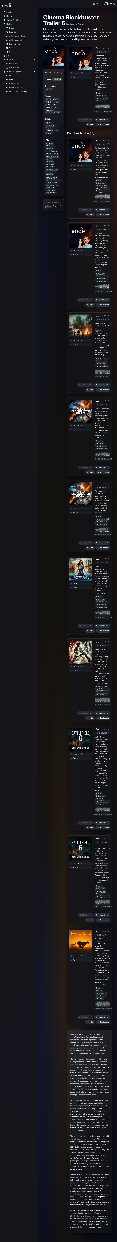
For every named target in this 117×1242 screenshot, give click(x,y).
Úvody (48, 99)
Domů (7, 12)
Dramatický (50, 125)
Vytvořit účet (12, 68)
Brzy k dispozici (13, 44)
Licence (10, 76)
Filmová (49, 89)
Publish (99, 140)
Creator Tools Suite (12, 20)
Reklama (49, 107)
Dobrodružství (51, 105)
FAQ (9, 80)
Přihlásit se (12, 64)
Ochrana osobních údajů (17, 92)
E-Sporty (57, 112)
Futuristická (50, 110)
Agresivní (49, 130)
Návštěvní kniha (13, 84)
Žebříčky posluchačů (15, 36)
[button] (103, 124)
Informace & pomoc (12, 72)
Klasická (99, 991)
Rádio (10, 48)
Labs (6, 56)
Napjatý (49, 133)
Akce (56, 102)
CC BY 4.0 (57, 72)
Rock (106, 358)
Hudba (7, 24)
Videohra (49, 102)
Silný (57, 130)
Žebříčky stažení (14, 40)
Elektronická (100, 183)
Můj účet (8, 60)
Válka (56, 107)
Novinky (8, 16)
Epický (48, 123)
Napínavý (49, 128)
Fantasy (49, 112)
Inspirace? (11, 52)
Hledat (10, 28)
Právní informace (14, 88)
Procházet (11, 32)
